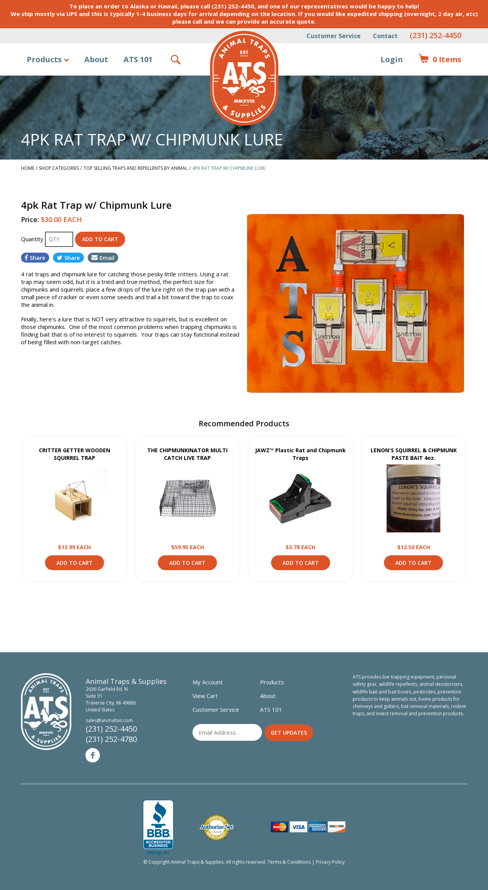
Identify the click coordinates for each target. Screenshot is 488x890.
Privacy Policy (330, 862)
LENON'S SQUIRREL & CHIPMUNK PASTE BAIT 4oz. (414, 454)
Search (176, 59)
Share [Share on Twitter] (68, 257)
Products (44, 59)
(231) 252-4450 (435, 35)
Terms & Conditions (289, 862)
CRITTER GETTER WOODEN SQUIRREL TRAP (74, 454)
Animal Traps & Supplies (244, 78)
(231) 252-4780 (111, 739)
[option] (355, 303)
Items (439, 59)
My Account (208, 682)
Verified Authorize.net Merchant (216, 827)
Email (103, 257)
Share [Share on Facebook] (35, 257)
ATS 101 (138, 59)
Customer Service (334, 36)
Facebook (92, 755)
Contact (385, 36)
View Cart (205, 696)
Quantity (33, 239)
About (96, 59)
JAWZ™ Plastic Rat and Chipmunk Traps (300, 454)
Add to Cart (74, 562)
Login (391, 59)
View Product (74, 498)
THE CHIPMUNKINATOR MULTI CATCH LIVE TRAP (187, 454)
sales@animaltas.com (109, 720)
